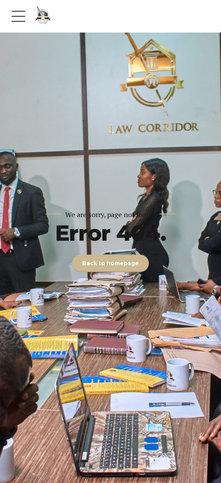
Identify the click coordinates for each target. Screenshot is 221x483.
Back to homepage (110, 263)
